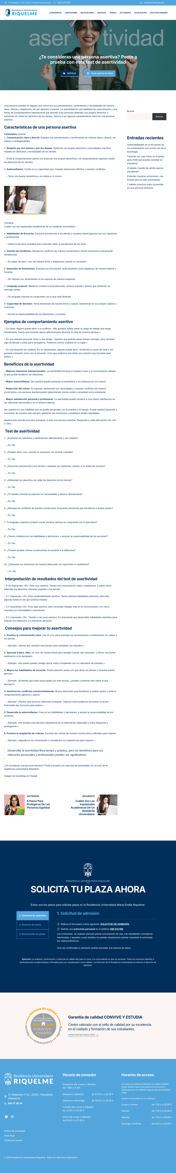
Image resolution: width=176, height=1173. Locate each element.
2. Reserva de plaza (30, 924)
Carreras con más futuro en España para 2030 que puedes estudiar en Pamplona (145, 160)
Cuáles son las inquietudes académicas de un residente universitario (39, 226)
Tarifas (112, 13)
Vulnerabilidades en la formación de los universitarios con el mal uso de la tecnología (146, 148)
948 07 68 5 (14, 1103)
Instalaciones (87, 13)
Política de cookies (13, 1140)
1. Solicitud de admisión (32, 915)
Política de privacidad (14, 1131)
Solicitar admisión (158, 13)
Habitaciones (71, 13)
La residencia (55, 13)
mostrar (22, 134)
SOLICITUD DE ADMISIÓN (114, 924)
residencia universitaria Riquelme (21, 769)
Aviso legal (9, 1135)
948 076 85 (63, 2)
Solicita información (154, 2)
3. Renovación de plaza (32, 934)
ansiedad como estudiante (92, 392)
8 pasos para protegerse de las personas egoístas (38, 804)
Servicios (101, 13)
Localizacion (140, 13)
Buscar (130, 111)
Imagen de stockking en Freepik (20, 776)
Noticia (71, 73)
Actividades (125, 13)
